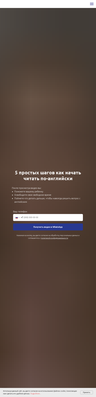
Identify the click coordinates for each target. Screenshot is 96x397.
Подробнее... (35, 394)
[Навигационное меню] (92, 4)
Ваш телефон (20, 211)
